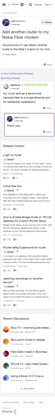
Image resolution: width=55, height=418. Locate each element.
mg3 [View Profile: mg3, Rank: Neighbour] (13, 21)
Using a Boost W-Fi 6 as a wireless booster (26, 376)
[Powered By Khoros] (27, 410)
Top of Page (28, 402)
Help (41, 402)
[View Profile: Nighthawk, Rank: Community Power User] (6, 87)
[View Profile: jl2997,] (6, 366)
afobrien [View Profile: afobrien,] (29, 356)
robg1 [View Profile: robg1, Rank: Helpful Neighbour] (6, 173)
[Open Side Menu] (4, 4)
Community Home (10, 402)
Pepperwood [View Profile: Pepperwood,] (31, 380)
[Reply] (48, 65)
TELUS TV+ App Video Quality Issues (29, 364)
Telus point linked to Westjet (27, 339)
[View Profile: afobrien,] (6, 354)
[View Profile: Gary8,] (6, 342)
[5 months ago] (16, 173)
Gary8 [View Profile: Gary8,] (28, 344)
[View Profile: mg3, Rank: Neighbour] (6, 22)
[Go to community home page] (13, 5)
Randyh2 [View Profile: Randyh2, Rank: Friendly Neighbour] (7, 204)
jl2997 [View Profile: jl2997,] (28, 368)
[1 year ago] (21, 266)
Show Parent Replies (10, 78)
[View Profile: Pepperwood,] (6, 378)
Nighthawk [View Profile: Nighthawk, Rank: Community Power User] (15, 85)
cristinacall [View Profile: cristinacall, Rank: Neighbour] (8, 300)
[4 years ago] (18, 204)
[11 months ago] (14, 234)
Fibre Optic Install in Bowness (28, 351)
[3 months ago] (16, 331)
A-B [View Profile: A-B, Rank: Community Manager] (5, 235)
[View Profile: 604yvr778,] (6, 329)
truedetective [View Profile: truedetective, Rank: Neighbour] (9, 266)
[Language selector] (23, 5)
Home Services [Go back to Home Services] (9, 13)
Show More (9, 54)
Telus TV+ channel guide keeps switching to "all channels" (29, 328)
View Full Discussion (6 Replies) (17, 73)
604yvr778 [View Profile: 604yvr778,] (30, 332)
